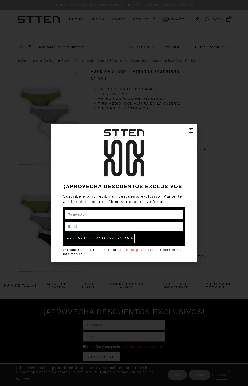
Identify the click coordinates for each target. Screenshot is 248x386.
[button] (191, 131)
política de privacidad (135, 249)
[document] (124, 193)
